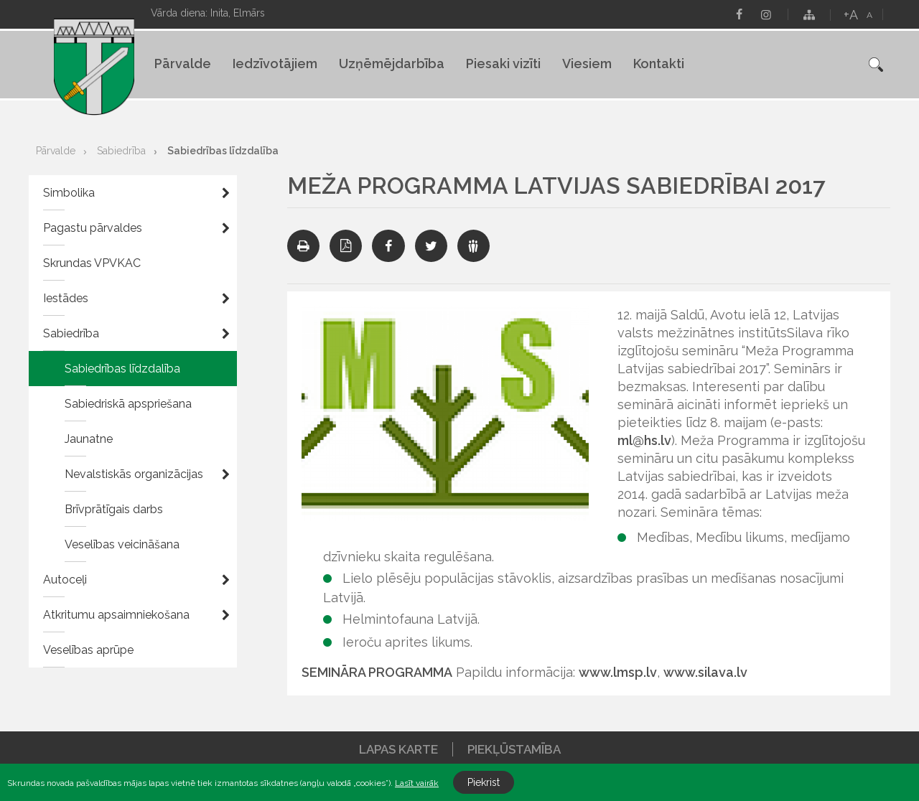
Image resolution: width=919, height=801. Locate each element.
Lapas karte (398, 749)
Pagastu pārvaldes (92, 228)
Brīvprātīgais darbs (114, 509)
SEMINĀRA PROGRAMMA (377, 672)
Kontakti (658, 63)
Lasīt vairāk (417, 783)
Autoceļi (65, 579)
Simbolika (69, 193)
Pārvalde (182, 63)
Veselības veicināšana (122, 544)
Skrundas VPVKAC (92, 263)
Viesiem (587, 63)
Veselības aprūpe (88, 650)
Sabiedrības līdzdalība (223, 150)
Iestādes (65, 298)
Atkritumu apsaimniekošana (116, 615)
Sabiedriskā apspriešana (128, 404)
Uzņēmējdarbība (391, 63)
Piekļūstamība (514, 749)
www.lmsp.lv (618, 672)
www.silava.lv (705, 672)
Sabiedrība (121, 150)
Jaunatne (89, 439)
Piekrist (483, 782)
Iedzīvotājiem (275, 63)
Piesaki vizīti (503, 63)
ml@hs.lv (644, 440)
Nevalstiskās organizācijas (134, 474)
